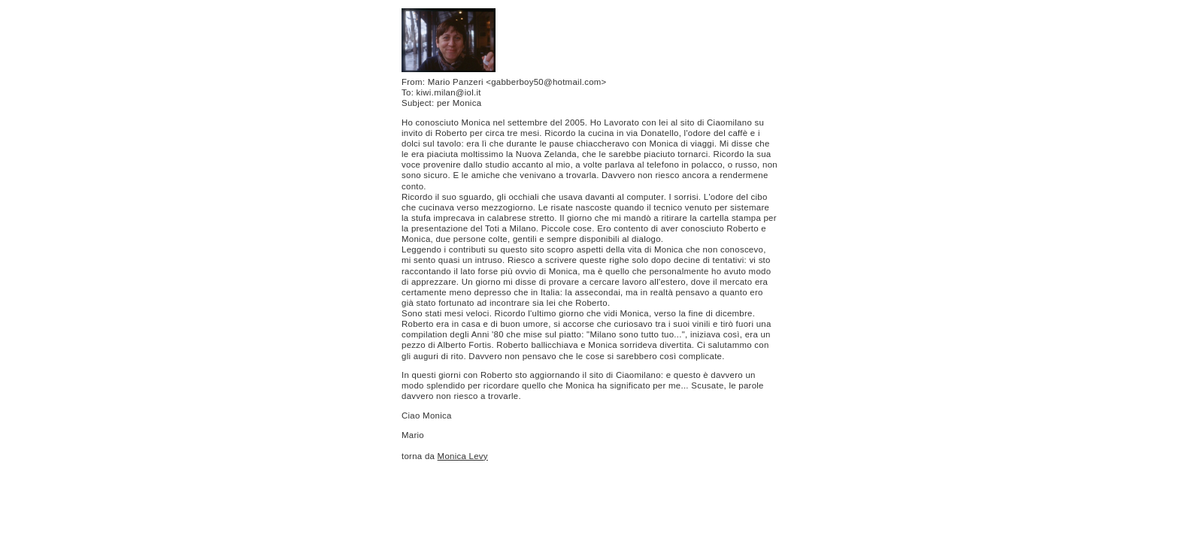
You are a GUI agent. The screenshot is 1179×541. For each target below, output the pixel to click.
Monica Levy (463, 456)
